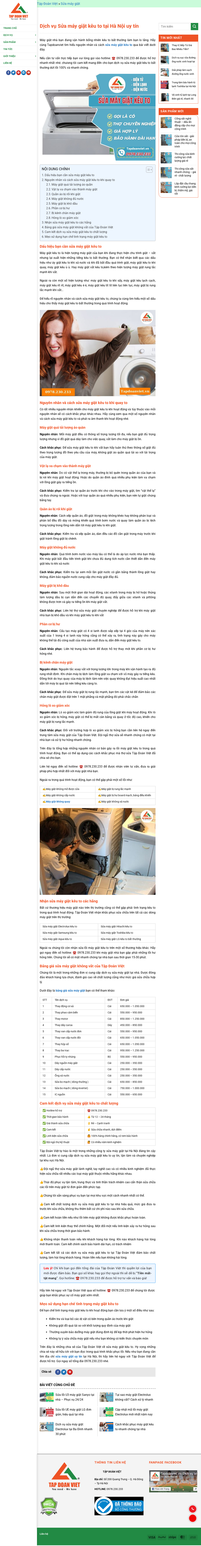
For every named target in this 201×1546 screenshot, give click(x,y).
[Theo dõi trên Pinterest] (18, 74)
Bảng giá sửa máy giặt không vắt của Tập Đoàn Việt (79, 227)
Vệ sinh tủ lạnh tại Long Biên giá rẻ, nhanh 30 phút (184, 98)
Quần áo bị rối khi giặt (66, 194)
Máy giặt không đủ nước (68, 199)
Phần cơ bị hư (61, 208)
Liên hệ (7, 64)
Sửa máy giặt (70, 4)
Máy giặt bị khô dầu (64, 203)
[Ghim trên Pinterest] (70, 1372)
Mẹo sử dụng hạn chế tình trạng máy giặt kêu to (76, 236)
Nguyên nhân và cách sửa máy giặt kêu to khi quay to (80, 180)
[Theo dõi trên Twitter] (13, 74)
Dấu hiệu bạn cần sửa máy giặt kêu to (69, 175)
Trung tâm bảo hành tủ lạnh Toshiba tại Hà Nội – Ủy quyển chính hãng (184, 86)
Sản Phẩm (9, 43)
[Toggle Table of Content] (147, 169)
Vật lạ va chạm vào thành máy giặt (74, 189)
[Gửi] (194, 26)
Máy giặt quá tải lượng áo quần (72, 184)
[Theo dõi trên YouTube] (28, 74)
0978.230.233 (115, 1489)
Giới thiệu (9, 57)
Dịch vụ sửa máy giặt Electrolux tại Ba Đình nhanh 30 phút (73, 1429)
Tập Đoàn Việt (47, 4)
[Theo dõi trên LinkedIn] (23, 74)
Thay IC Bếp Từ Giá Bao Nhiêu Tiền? (182, 47)
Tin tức (8, 50)
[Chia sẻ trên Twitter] (64, 1372)
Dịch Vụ (8, 36)
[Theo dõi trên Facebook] (8, 74)
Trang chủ (10, 29)
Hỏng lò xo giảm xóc (65, 218)
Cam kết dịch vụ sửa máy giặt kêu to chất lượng (76, 232)
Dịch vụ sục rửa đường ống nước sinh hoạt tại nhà (183, 61)
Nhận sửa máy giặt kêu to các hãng (68, 222)
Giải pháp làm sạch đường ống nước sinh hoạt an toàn (183, 74)
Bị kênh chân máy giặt (66, 213)
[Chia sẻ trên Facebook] (58, 1372)
